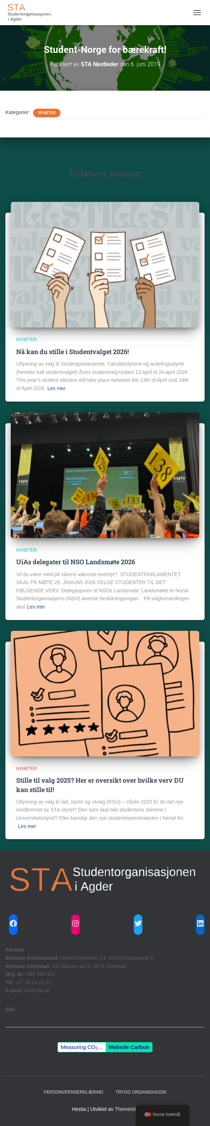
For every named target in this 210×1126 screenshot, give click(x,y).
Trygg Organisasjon (140, 1092)
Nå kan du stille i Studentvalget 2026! (72, 351)
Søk (10, 1009)
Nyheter (46, 113)
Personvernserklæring (73, 1092)
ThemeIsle (126, 1109)
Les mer (56, 388)
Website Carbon (128, 1047)
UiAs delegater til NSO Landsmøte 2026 (75, 561)
